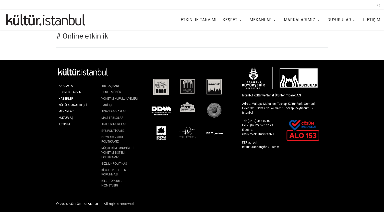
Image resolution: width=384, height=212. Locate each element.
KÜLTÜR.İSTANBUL (84, 204)
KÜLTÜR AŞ (66, 117)
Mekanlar (66, 111)
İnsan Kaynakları (114, 111)
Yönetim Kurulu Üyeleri (119, 98)
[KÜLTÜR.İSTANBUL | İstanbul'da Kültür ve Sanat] (45, 19)
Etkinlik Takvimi (70, 92)
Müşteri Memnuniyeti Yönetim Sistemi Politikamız (117, 152)
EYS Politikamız (113, 130)
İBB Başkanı (110, 86)
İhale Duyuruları (114, 124)
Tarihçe (107, 105)
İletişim (64, 124)
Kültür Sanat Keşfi (73, 105)
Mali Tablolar (112, 117)
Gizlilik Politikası (114, 163)
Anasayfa (66, 86)
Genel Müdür (111, 92)
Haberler (66, 98)
